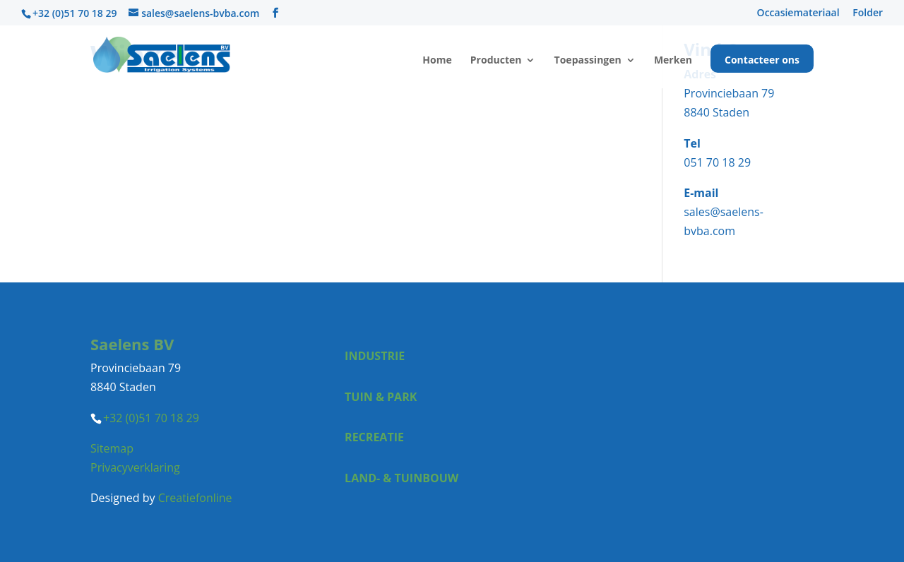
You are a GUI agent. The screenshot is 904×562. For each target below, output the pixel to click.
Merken (673, 60)
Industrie (375, 356)
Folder (867, 13)
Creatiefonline (195, 498)
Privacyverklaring (135, 467)
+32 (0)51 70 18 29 (74, 13)
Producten (496, 60)
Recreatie (374, 437)
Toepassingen (588, 60)
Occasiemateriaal (798, 13)
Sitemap (111, 448)
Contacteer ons (762, 60)
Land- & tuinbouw (401, 478)
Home (436, 60)
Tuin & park (381, 397)
